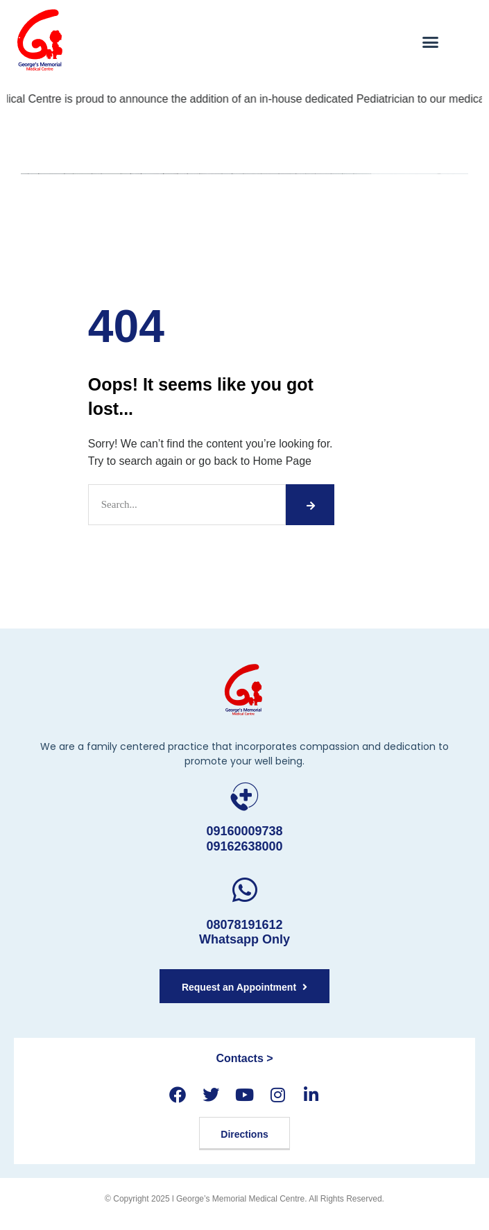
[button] (431, 41)
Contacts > (244, 1058)
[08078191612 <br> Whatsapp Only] (244, 889)
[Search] (310, 504)
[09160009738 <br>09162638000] (244, 797)
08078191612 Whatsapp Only (244, 932)
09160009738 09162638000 (244, 838)
